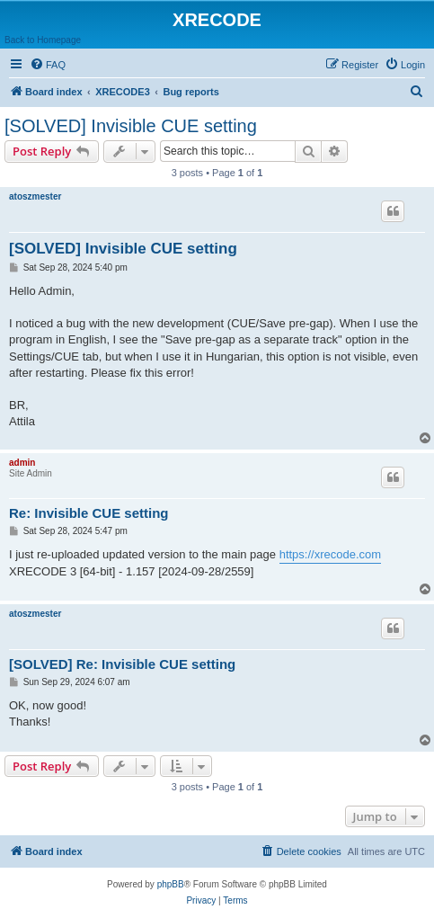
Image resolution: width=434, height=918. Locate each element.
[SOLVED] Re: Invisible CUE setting (122, 664)
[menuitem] (48, 65)
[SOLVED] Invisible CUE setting (130, 126)
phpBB (170, 884)
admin (22, 463)
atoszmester (35, 196)
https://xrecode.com (330, 554)
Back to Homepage (42, 40)
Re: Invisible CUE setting (89, 513)
